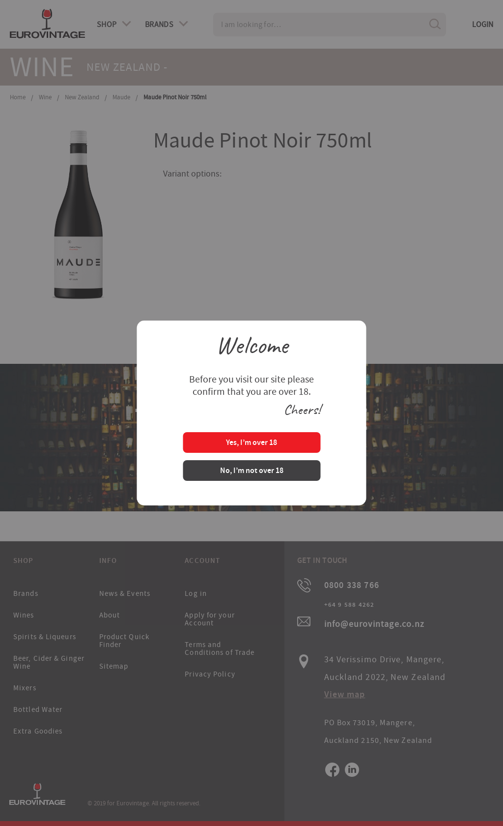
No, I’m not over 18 (251, 471)
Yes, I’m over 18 (251, 443)
